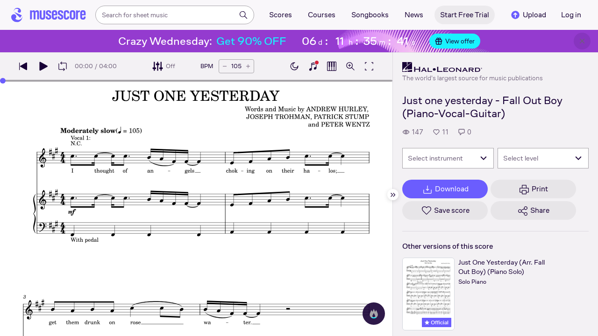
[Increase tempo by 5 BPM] (248, 66)
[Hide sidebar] (393, 194)
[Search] (243, 15)
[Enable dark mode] (294, 66)
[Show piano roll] (331, 66)
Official (436, 322)
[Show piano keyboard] (313, 66)
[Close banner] (582, 41)
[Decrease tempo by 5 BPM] (224, 66)
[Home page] (48, 14)
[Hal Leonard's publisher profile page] (472, 67)
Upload (528, 15)
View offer (455, 41)
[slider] (3, 81)
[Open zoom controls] (350, 66)
